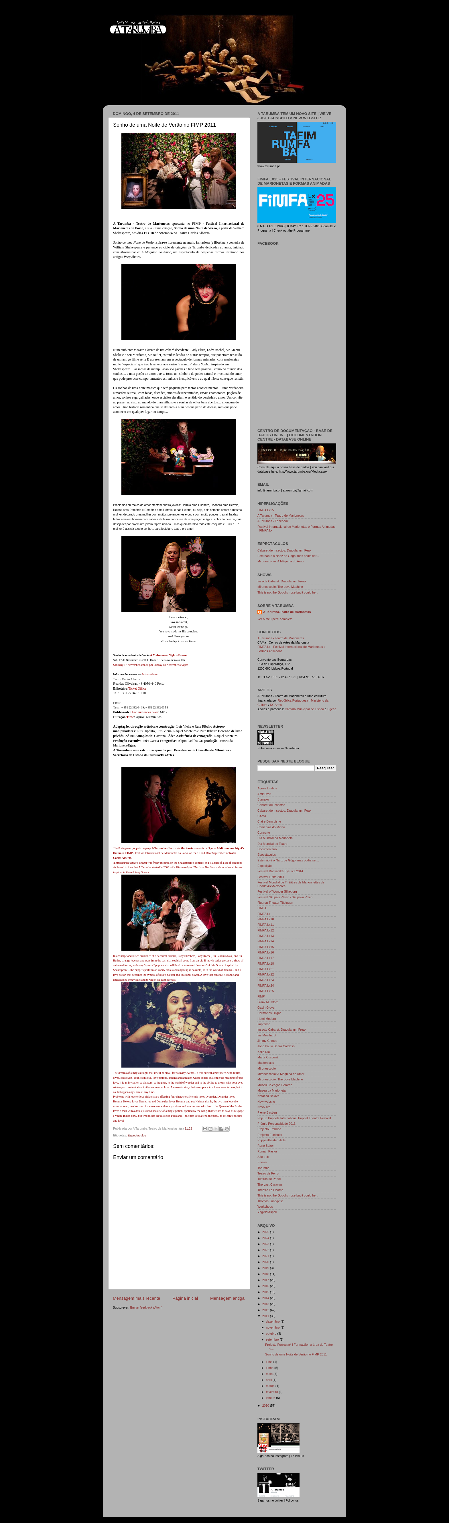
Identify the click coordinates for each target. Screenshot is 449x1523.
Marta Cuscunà (267, 1057)
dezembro (273, 1321)
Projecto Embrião (269, 1129)
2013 (266, 1304)
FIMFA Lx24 (265, 985)
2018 (266, 1274)
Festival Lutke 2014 (270, 877)
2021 (266, 1256)
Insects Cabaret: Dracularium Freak (281, 581)
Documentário (267, 849)
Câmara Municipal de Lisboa (304, 709)
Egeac (331, 709)
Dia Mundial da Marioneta (275, 838)
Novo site (263, 1107)
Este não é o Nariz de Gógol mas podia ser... (288, 556)
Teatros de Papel (269, 1178)
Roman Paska (267, 1151)
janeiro (271, 1397)
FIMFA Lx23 (265, 980)
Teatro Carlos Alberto (126, 679)
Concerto (263, 832)
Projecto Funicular (269, 1134)
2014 (266, 1298)
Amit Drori (264, 794)
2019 (266, 1268)
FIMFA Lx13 (265, 935)
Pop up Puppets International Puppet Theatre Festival (294, 1118)
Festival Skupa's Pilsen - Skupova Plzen (284, 897)
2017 (266, 1280)
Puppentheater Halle (271, 1140)
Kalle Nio (263, 1052)
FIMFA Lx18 (265, 963)
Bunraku (263, 799)
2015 (266, 1292)
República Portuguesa (293, 700)
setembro (273, 1339)
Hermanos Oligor (269, 1013)
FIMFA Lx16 (265, 952)
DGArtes (276, 704)
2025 (266, 1232)
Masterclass (265, 1062)
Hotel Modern (266, 1018)
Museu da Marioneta (271, 1090)
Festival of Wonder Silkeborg (277, 891)
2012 (266, 1310)
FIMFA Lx (264, 913)
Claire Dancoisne (269, 821)
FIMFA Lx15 (265, 947)
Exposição (264, 865)
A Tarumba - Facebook (272, 521)
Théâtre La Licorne (270, 1190)
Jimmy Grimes (267, 1040)
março (270, 1385)
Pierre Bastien (267, 1112)
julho (269, 1361)
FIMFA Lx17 (265, 957)
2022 (266, 1250)
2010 (266, 1405)
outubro (271, 1333)
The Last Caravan (269, 1184)
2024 (266, 1238)
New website (266, 1101)
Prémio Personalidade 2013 (276, 1123)
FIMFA (262, 908)
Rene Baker (265, 1145)
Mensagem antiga (227, 1298)
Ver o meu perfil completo (274, 619)
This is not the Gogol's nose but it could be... (287, 592)
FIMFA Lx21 (265, 969)
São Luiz (263, 1156)
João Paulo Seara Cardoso (276, 1046)
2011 (266, 1316)
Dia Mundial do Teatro (272, 843)
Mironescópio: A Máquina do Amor (280, 561)
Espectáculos (137, 1135)
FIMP (196, 224)
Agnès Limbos (267, 788)
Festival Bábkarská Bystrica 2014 (280, 871)
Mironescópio (266, 1068)
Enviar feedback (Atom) (146, 1307)
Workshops (265, 1206)
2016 (266, 1286)
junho (270, 1367)
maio (269, 1373)
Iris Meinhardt (266, 1035)
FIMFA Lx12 (265, 930)
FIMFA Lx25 (265, 510)
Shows (262, 1162)
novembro (273, 1327)
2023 (266, 1244)
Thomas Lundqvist (270, 1201)
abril (269, 1379)
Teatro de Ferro (268, 1173)
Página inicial (185, 1298)
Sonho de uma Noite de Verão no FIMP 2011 (296, 1354)
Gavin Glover (266, 1007)
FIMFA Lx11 (265, 924)
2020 (266, 1262)
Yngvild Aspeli (267, 1212)
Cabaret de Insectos (271, 805)
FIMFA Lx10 (265, 919)
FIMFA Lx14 (265, 941)
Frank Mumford (267, 1002)
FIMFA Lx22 (265, 974)
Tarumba (263, 1168)
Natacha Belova (268, 1096)
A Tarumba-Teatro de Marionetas (287, 612)
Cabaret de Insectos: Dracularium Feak (284, 550)
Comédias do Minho (271, 827)
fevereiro (272, 1391)
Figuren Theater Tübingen (275, 902)
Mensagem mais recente (136, 1298)
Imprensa (263, 1024)
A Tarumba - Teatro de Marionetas (280, 515)
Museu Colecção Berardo (274, 1085)
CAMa (261, 816)
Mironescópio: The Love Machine (280, 586)
